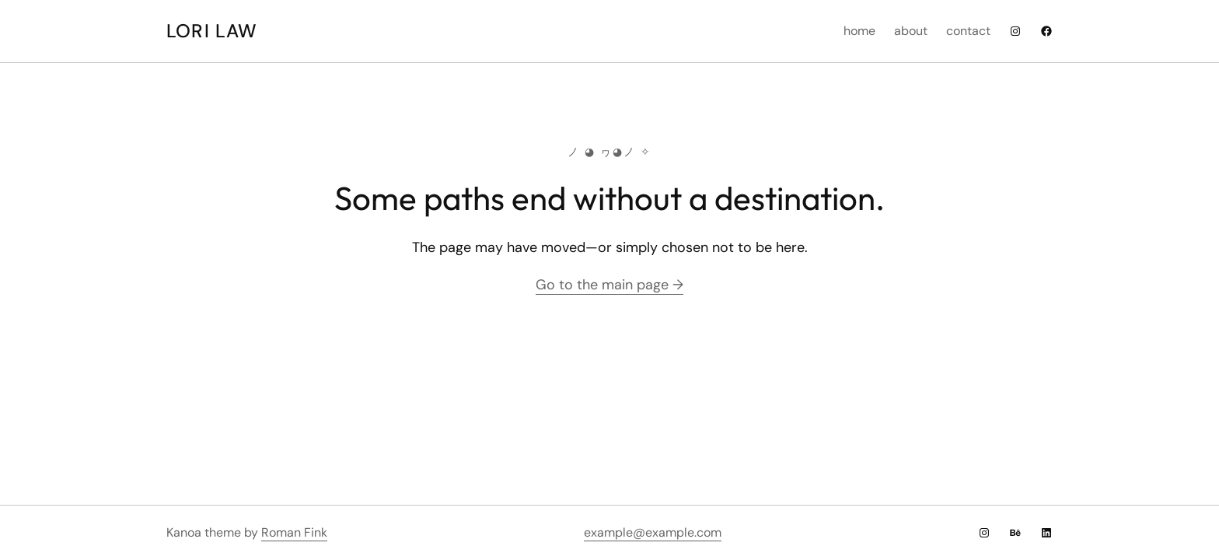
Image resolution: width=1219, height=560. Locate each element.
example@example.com (652, 532)
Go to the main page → (609, 284)
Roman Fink (294, 532)
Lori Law (212, 31)
